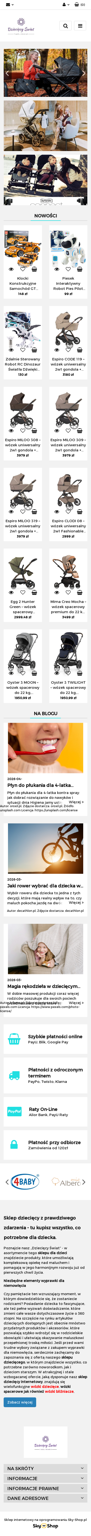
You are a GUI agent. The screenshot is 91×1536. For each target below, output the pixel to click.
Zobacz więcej (20, 1402)
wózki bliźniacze (59, 1391)
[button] (79, 5)
